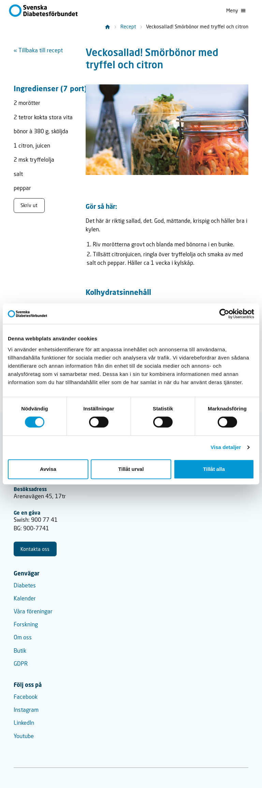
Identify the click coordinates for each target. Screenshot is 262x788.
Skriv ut (29, 205)
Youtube (24, 736)
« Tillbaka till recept (38, 50)
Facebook (26, 696)
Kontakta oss (34, 549)
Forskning (26, 624)
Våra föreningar (33, 611)
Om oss (23, 637)
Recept (128, 26)
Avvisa (48, 469)
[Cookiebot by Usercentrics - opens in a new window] (224, 314)
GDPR (21, 663)
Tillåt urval (131, 469)
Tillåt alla (214, 469)
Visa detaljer (225, 447)
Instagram (26, 709)
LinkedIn (24, 722)
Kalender (25, 598)
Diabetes (25, 585)
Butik (20, 650)
